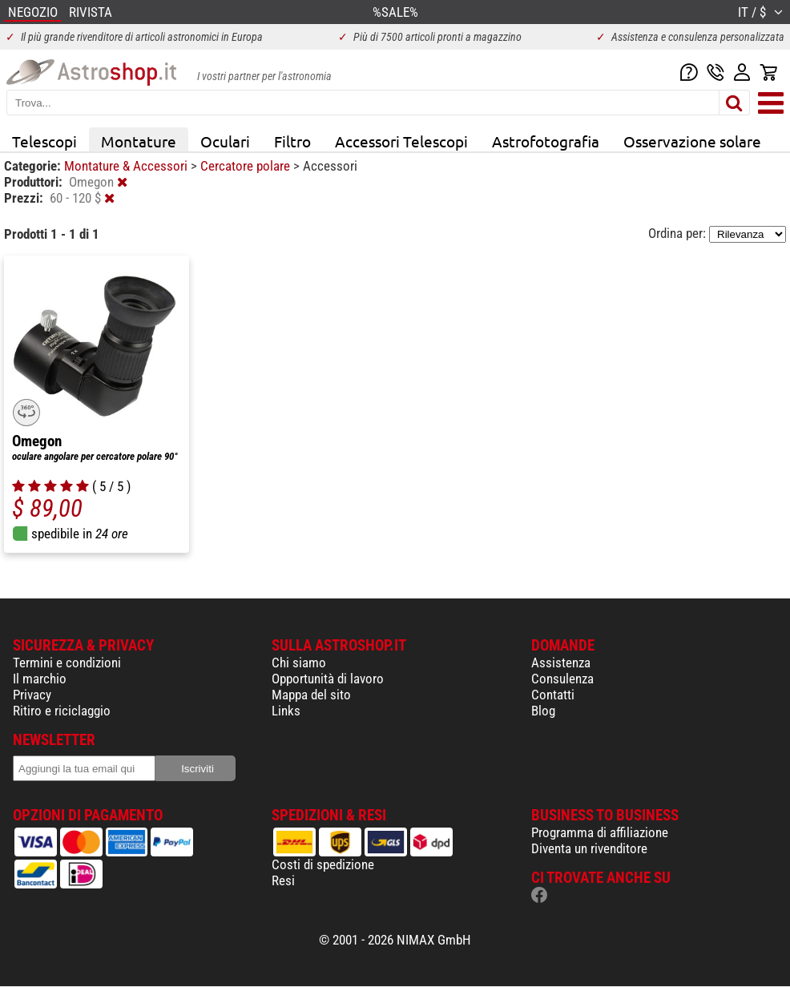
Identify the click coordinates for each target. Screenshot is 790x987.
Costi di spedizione (323, 864)
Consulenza (562, 679)
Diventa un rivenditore (589, 848)
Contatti (552, 695)
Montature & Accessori (127, 166)
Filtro (292, 141)
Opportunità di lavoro (328, 679)
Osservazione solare (692, 141)
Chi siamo (299, 663)
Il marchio (40, 679)
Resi (283, 880)
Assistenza (560, 663)
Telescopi (44, 141)
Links (286, 711)
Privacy (32, 695)
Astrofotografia (545, 141)
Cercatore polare (246, 166)
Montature (138, 141)
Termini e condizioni (67, 663)
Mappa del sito (311, 695)
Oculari (225, 141)
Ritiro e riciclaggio (62, 711)
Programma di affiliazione (599, 832)
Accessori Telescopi (401, 141)
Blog (543, 711)
